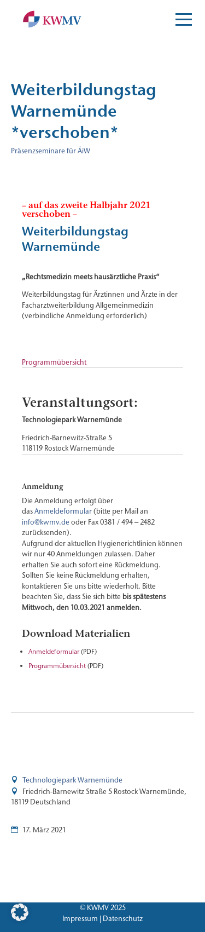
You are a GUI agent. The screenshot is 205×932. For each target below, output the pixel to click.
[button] (19, 912)
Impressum (80, 918)
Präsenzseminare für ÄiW (50, 150)
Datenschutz (123, 918)
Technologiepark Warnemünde (72, 779)
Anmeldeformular (63, 511)
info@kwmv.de (45, 521)
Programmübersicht (54, 362)
